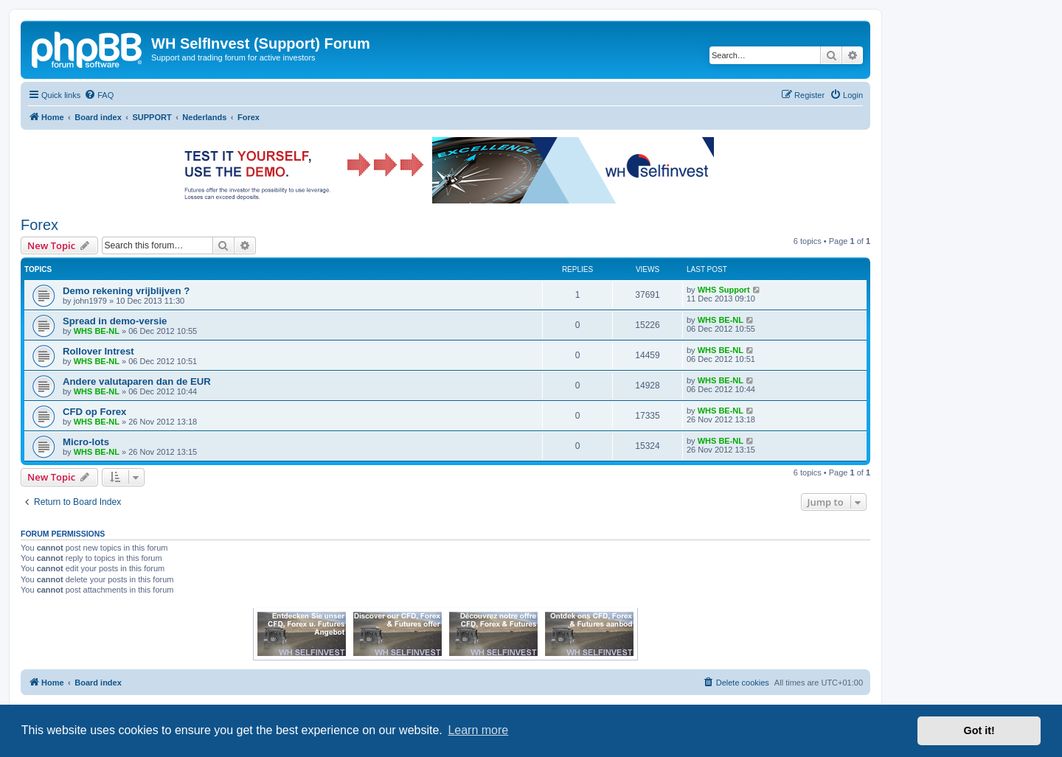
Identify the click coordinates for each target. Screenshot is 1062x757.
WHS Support (724, 289)
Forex (39, 225)
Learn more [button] (478, 730)
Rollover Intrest (98, 351)
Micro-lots (86, 441)
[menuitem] (99, 95)
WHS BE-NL (96, 331)
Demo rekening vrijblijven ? (126, 290)
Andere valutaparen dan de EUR (137, 381)
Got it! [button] (979, 730)
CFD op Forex (94, 411)
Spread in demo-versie (115, 321)
